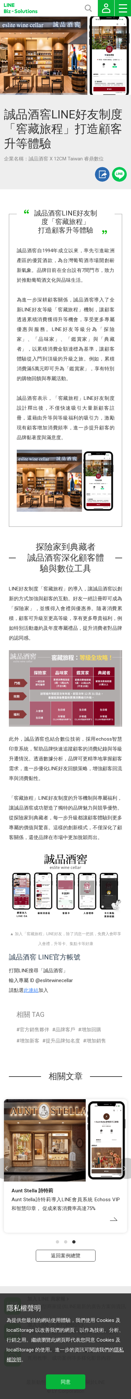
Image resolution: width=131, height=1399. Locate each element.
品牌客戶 (65, 1030)
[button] (57, 1242)
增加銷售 (96, 1041)
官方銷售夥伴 (34, 1030)
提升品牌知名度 (63, 1041)
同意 (66, 1382)
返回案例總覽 (65, 1256)
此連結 (31, 990)
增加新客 (29, 1041)
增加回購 (91, 1030)
